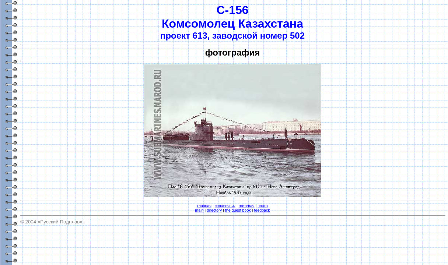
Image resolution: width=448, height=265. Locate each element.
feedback (262, 210)
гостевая (247, 206)
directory (214, 210)
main (199, 210)
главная (204, 206)
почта (263, 206)
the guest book (238, 210)
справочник (225, 206)
